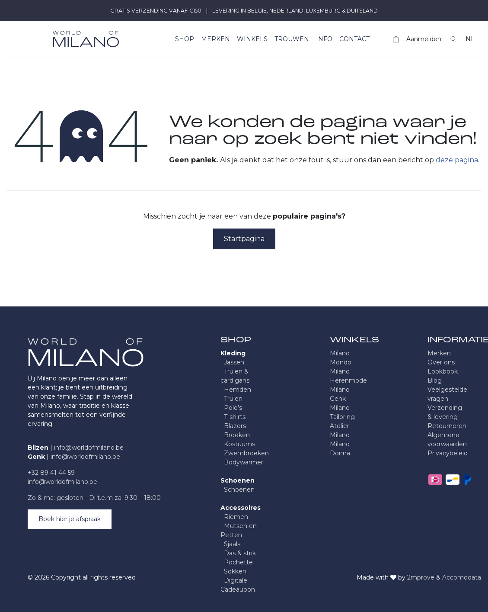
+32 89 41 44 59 (51, 473)
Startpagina (244, 239)
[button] (453, 39)
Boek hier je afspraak (69, 519)
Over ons (441, 362)
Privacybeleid (447, 453)
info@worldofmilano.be (89, 447)
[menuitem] (185, 39)
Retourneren (446, 426)
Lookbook (442, 371)
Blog (434, 380)
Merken (439, 353)
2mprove (420, 577)
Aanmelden (423, 39)
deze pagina (457, 160)
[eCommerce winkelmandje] (395, 39)
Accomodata (461, 577)
